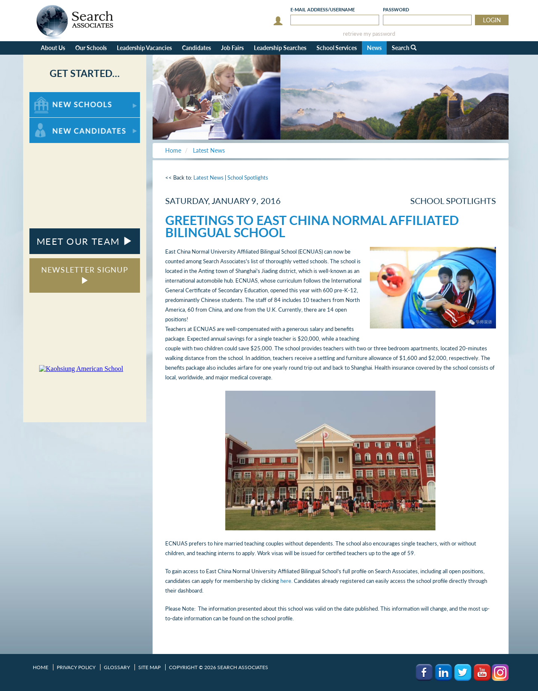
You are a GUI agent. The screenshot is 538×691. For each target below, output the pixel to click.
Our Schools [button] (91, 47)
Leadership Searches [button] (280, 47)
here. (286, 580)
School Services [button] (336, 47)
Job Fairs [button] (232, 47)
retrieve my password (369, 34)
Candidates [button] (196, 47)
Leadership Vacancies (144, 47)
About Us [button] (53, 47)
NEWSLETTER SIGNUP (84, 274)
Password (396, 9)
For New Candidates (55, 121)
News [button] (374, 47)
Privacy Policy (76, 667)
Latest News (208, 177)
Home (40, 667)
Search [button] (404, 47)
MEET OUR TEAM (85, 241)
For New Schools (51, 96)
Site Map (149, 667)
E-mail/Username (322, 9)
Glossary (117, 667)
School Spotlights (247, 177)
